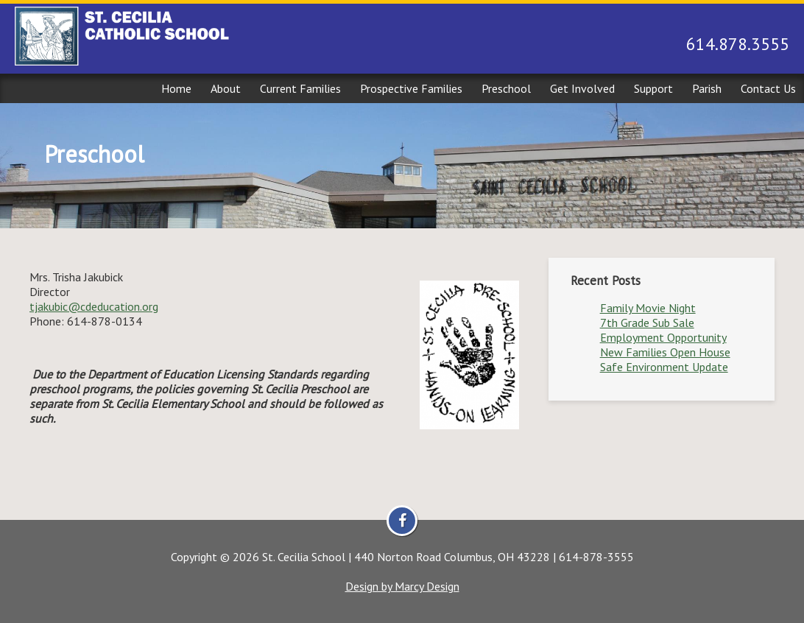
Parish (707, 88)
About (226, 88)
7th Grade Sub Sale (647, 322)
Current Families (300, 88)
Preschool (506, 88)
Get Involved (582, 88)
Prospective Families (411, 88)
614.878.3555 (737, 43)
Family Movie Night (648, 307)
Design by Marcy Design (402, 586)
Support (653, 88)
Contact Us (768, 88)
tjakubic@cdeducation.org (93, 306)
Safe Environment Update (664, 366)
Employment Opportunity (663, 337)
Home (176, 88)
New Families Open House (665, 352)
